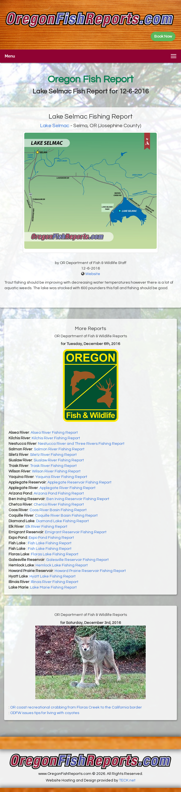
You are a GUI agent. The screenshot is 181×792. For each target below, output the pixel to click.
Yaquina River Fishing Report (61, 477)
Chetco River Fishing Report (59, 504)
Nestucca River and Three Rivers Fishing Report (81, 444)
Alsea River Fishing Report (54, 433)
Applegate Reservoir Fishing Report (79, 482)
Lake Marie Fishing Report (53, 587)
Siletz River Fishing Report (53, 455)
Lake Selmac (54, 125)
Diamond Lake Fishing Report (62, 521)
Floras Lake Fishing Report (54, 554)
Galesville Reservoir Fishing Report (77, 560)
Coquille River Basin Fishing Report (66, 515)
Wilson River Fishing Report (56, 471)
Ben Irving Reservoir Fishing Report (77, 499)
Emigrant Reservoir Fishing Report (76, 532)
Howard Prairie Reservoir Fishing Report (90, 571)
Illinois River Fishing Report (54, 582)
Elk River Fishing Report (46, 527)
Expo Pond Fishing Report (51, 538)
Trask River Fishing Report (53, 466)
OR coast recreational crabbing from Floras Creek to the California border (76, 707)
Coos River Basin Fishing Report (58, 510)
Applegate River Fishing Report (67, 488)
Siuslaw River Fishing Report (59, 460)
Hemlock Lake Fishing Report (62, 565)
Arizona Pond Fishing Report (59, 493)
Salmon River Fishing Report (59, 449)
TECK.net (127, 780)
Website (92, 274)
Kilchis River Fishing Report (56, 438)
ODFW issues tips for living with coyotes (44, 713)
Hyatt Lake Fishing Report (53, 576)
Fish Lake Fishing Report (49, 543)
